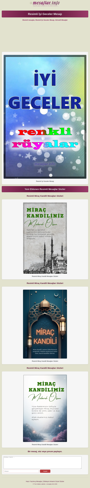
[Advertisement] (45, 37)
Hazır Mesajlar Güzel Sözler (45, 4)
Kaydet (45, 471)
